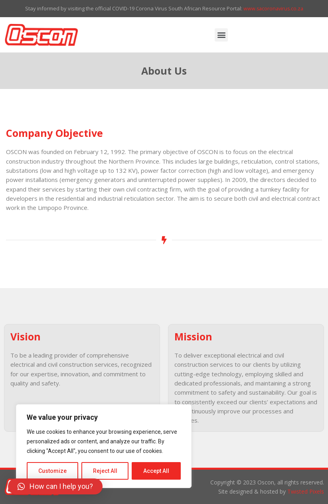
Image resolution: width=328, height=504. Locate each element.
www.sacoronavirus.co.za (273, 8)
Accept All (156, 471)
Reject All (105, 471)
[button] (221, 35)
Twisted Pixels (305, 491)
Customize (52, 471)
